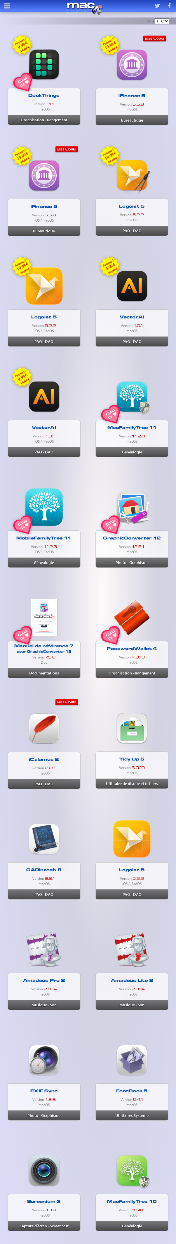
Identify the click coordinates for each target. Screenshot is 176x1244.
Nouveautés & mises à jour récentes (74, 23)
